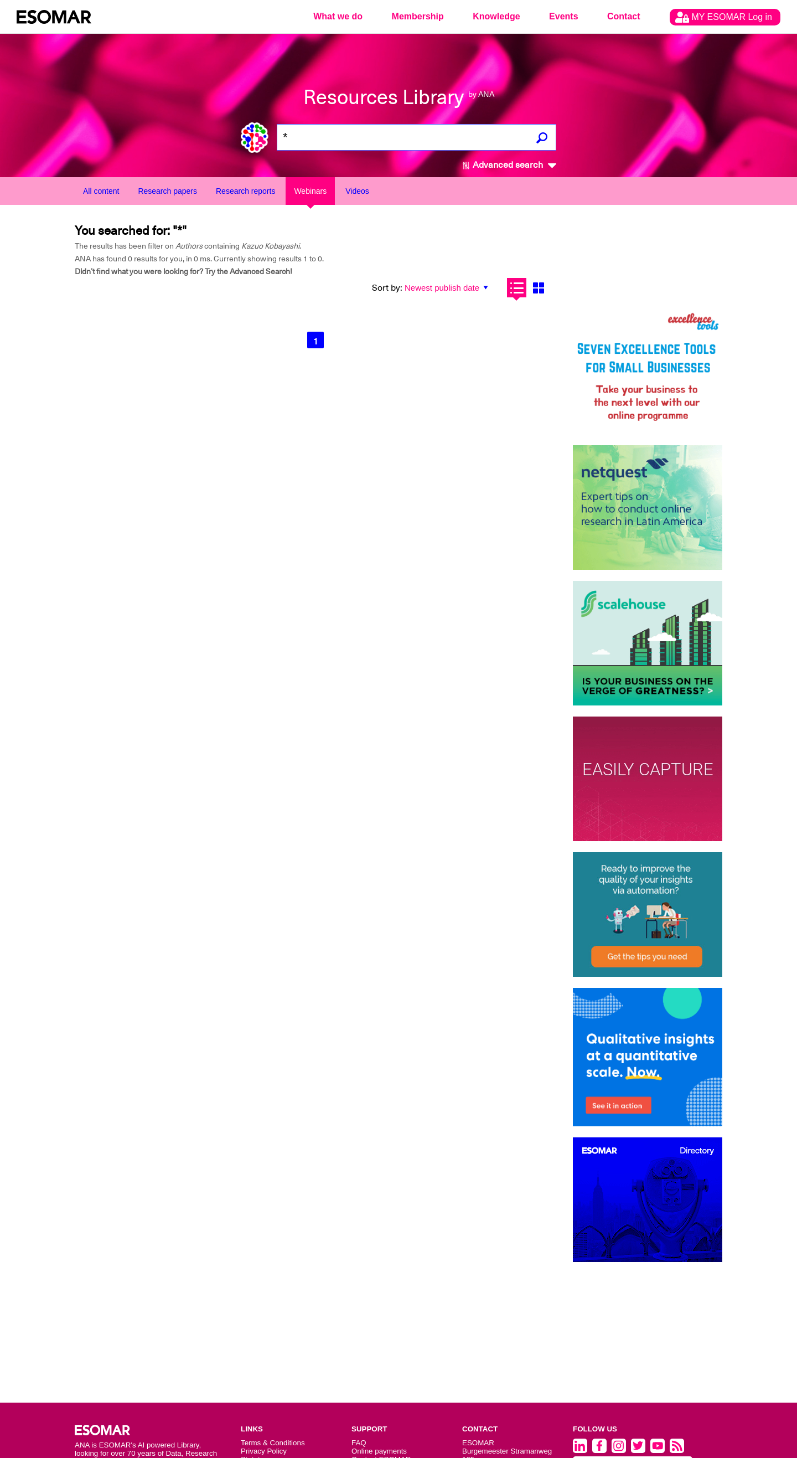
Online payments (379, 1451)
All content (101, 191)
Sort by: (387, 287)
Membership (418, 16)
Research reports (245, 191)
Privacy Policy (264, 1451)
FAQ (358, 1443)
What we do (338, 16)
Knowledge (496, 16)
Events (563, 16)
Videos (357, 191)
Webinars (310, 191)
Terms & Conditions (273, 1443)
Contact (623, 16)
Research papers (167, 191)
